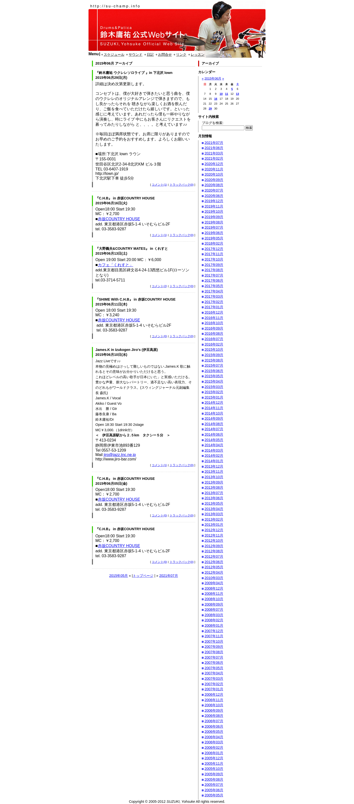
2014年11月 (214, 408)
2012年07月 (214, 556)
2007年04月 (214, 673)
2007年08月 (214, 652)
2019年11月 (214, 206)
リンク (181, 54)
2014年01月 (214, 461)
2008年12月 (214, 588)
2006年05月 (214, 732)
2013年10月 (214, 477)
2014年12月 (214, 402)
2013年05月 (214, 503)
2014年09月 (214, 418)
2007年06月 (214, 663)
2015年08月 (214, 360)
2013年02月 (214, 519)
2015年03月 (214, 387)
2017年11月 (214, 254)
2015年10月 (214, 349)
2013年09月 (214, 482)
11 (226, 93)
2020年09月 (214, 180)
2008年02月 (214, 620)
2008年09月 (214, 604)
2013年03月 (214, 514)
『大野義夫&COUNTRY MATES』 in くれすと (131, 248)
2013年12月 (214, 466)
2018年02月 (214, 243)
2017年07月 (214, 275)
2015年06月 (213, 78)
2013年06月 (214, 498)
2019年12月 (214, 201)
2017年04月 (214, 291)
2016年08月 (214, 333)
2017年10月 (214, 259)
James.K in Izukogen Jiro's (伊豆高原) (126, 350)
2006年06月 (214, 726)
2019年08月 (214, 222)
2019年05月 (214, 238)
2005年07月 (214, 785)
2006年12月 (214, 694)
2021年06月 (214, 148)
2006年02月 (214, 747)
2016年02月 (214, 344)
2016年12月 (214, 312)
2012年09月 (214, 546)
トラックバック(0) (182, 184)
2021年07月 (168, 576)
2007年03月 (214, 678)
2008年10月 (214, 599)
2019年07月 (214, 227)
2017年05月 (214, 286)
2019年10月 (214, 211)
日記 (150, 54)
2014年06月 (214, 434)
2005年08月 (214, 779)
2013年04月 (214, 509)
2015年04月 (214, 381)
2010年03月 (214, 578)
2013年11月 (214, 471)
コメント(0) (159, 336)
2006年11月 (214, 700)
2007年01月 (214, 689)
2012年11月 (214, 535)
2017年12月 (214, 249)
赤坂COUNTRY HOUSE (119, 219)
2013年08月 (214, 487)
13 (237, 93)
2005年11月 (214, 763)
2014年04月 (214, 445)
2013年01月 (214, 525)
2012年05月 (214, 567)
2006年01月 (214, 753)
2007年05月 (214, 668)
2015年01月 (214, 397)
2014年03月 (214, 450)
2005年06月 (214, 790)
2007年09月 (214, 647)
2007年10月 (214, 641)
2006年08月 (214, 716)
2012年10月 (214, 540)
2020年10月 (214, 174)
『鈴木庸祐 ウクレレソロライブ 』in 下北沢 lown (134, 73)
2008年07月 (214, 609)
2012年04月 (214, 572)
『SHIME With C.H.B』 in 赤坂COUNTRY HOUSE (135, 299)
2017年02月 (214, 302)
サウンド (135, 54)
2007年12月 (214, 631)
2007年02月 (214, 684)
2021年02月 (214, 158)
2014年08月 (214, 424)
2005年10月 (214, 769)
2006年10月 (214, 705)
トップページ (143, 576)
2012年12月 (214, 530)
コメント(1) (159, 184)
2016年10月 (214, 323)
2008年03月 (214, 615)
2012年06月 (214, 562)
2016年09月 (214, 328)
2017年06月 (214, 280)
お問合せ (165, 54)
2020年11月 (214, 169)
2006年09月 (214, 710)
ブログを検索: (212, 123)
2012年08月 (214, 551)
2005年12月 (214, 758)
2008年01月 (214, 625)
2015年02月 (214, 392)
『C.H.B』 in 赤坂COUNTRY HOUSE (125, 198)
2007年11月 (214, 636)
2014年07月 (214, 429)
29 (210, 108)
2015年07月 (214, 365)
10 (221, 93)
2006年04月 (214, 737)
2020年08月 (214, 185)
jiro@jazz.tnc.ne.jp (120, 455)
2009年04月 (214, 583)
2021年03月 (214, 153)
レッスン (198, 54)
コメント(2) (159, 286)
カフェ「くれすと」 (115, 265)
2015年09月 (214, 355)
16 (215, 98)
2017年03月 (214, 296)
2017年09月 (214, 265)
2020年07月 (214, 190)
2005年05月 (214, 795)
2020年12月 (214, 164)
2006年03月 (214, 742)
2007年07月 (214, 657)
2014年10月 (214, 413)
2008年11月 (214, 594)
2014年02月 (214, 455)
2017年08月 (214, 270)
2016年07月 (214, 339)
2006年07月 (214, 721)
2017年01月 (214, 307)
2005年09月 (214, 774)
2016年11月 (214, 318)
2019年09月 (214, 217)
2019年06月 (214, 233)
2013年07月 (214, 493)
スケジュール (114, 54)
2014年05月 (214, 440)
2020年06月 (214, 196)
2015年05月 (118, 576)
